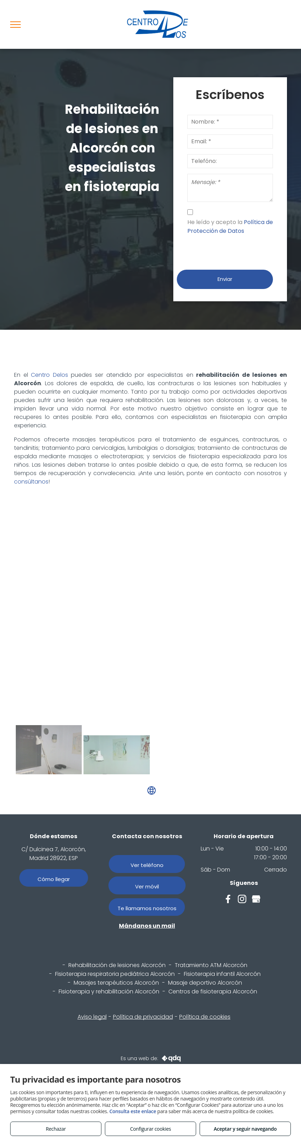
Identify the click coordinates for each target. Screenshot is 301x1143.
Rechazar (56, 1128)
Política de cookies (204, 1017)
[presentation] (240, 249)
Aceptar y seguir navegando (245, 1128)
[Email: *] (230, 141)
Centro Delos (49, 375)
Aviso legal (92, 1017)
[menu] (15, 24)
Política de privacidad (143, 1017)
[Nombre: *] (230, 122)
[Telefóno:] (230, 161)
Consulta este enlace (132, 1111)
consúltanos (31, 482)
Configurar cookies (150, 1128)
